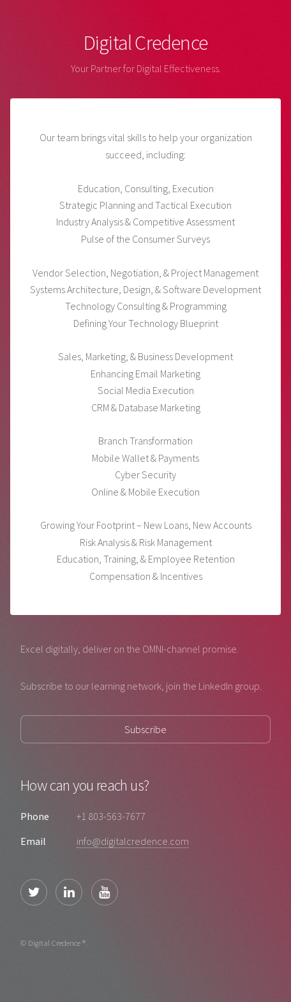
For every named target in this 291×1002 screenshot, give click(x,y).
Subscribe (145, 729)
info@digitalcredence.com (133, 841)
